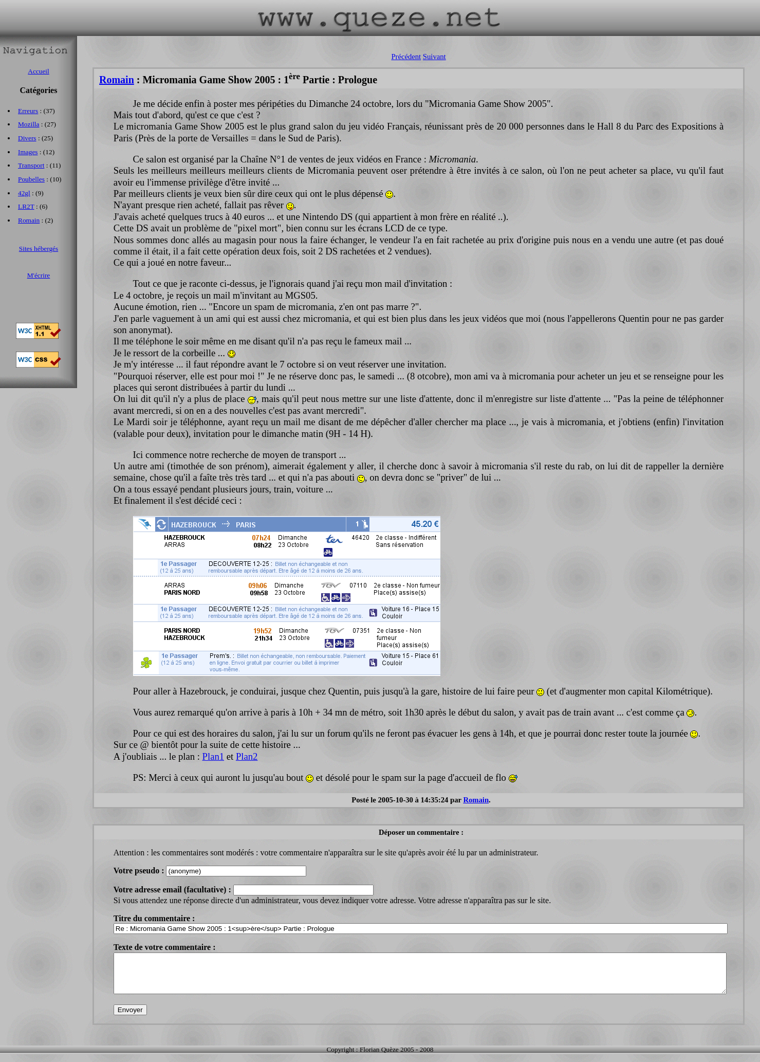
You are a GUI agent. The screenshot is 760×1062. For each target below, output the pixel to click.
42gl (24, 193)
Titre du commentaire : (154, 918)
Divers (27, 138)
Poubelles (31, 179)
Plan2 (247, 756)
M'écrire (38, 275)
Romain (116, 79)
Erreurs (28, 111)
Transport (31, 165)
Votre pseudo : (140, 870)
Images (28, 152)
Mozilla (28, 124)
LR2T (26, 206)
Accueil (38, 71)
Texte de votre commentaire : (165, 947)
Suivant (434, 56)
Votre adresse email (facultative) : (173, 889)
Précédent (406, 56)
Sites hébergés (38, 248)
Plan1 (213, 756)
